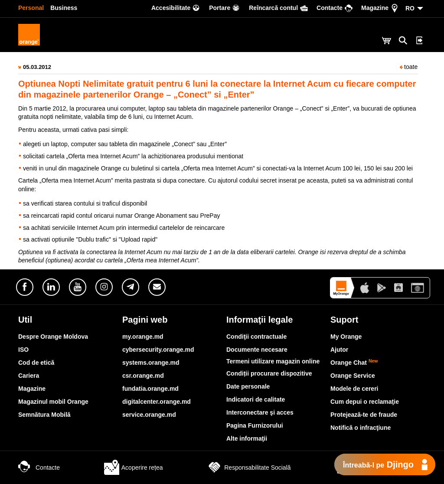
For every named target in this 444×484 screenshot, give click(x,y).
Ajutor (339, 349)
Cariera (28, 375)
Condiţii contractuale (256, 336)
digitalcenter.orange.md (156, 401)
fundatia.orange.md (150, 388)
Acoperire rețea (133, 467)
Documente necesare (256, 349)
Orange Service (352, 375)
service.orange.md (149, 414)
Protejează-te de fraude (363, 414)
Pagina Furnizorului (254, 425)
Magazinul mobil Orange (53, 401)
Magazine (32, 388)
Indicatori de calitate (255, 399)
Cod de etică (36, 362)
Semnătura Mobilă (44, 414)
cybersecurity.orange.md (158, 349)
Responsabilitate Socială (249, 467)
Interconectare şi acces (260, 412)
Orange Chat (354, 362)
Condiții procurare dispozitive (269, 373)
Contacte (39, 467)
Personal (31, 7)
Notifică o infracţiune (360, 427)
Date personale (248, 386)
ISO (23, 349)
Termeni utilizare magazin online (273, 361)
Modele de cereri (354, 388)
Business (63, 7)
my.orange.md (142, 336)
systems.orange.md (151, 362)
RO (410, 8)
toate (409, 66)
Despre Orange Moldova (53, 336)
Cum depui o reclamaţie (364, 401)
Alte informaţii (246, 438)
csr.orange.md (143, 375)
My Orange (346, 336)
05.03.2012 (37, 67)
